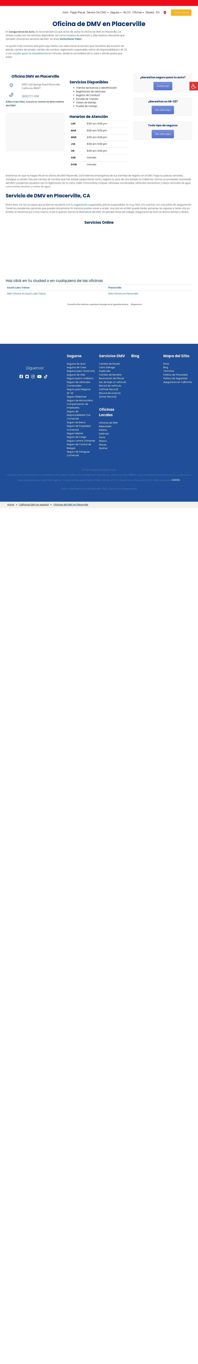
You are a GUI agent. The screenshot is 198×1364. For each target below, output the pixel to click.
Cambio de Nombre (110, 374)
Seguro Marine (75, 433)
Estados (149, 12)
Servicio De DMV (98, 12)
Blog (135, 356)
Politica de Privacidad (175, 374)
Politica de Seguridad (175, 378)
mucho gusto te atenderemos (30, 53)
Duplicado (104, 371)
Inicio (65, 12)
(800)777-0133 (30, 96)
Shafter (103, 448)
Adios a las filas (15, 101)
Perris (102, 437)
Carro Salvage (107, 367)
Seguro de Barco (76, 422)
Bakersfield (105, 426)
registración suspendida (87, 204)
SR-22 (70, 393)
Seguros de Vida (76, 374)
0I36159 (176, 480)
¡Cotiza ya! (163, 86)
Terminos (168, 371)
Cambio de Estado (109, 363)
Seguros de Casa (76, 367)
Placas (102, 444)
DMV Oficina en (26, 293)
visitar (77, 31)
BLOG (127, 12)
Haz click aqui (163, 110)
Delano (103, 430)
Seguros (116, 12)
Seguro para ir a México (80, 378)
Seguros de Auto (76, 363)
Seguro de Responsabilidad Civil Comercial (78, 415)
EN (158, 12)
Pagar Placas (77, 12)
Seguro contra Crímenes (81, 440)
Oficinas (138, 12)
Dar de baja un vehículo (112, 382)
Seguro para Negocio (79, 389)
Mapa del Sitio (176, 356)
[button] (193, 86)
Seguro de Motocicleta (80, 400)
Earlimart (104, 433)
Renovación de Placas (111, 378)
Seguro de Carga (76, 437)
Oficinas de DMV (108, 422)
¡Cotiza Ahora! (181, 12)
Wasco (103, 441)
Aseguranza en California (177, 382)
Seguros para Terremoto (81, 371)
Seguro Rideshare (77, 396)
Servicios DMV (112, 356)
